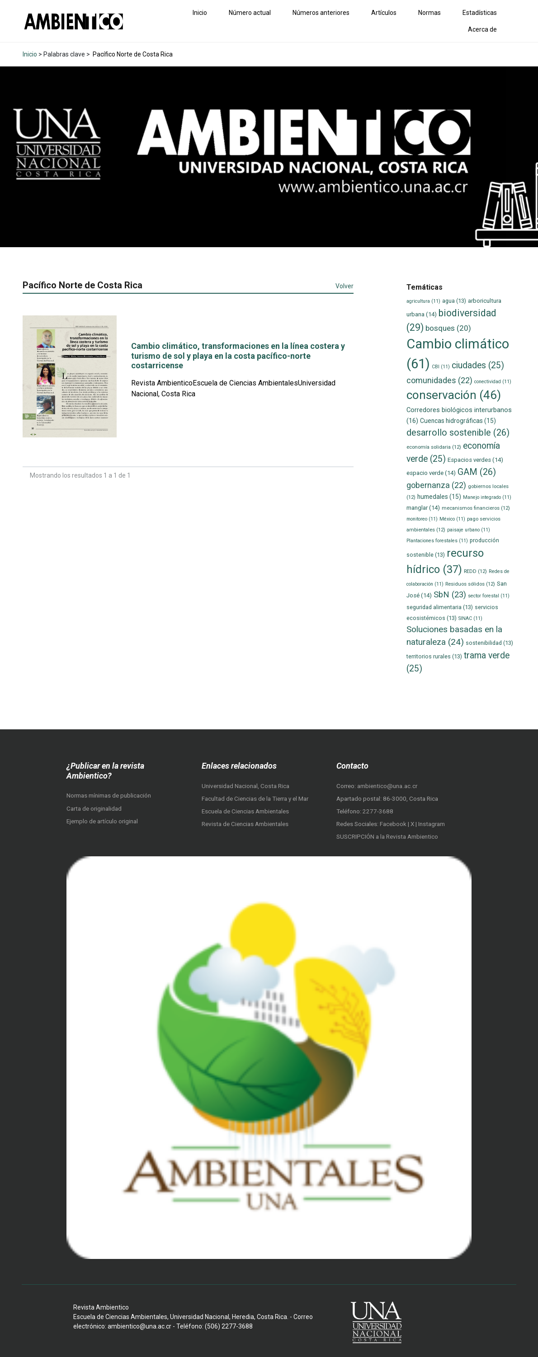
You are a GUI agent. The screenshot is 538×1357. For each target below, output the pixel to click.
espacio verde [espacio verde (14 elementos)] (431, 473)
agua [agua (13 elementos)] (454, 300)
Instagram (431, 824)
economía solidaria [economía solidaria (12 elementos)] (433, 447)
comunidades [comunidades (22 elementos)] (439, 380)
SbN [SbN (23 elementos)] (450, 595)
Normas (429, 12)
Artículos (383, 12)
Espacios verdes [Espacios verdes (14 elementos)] (475, 459)
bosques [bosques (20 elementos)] (448, 328)
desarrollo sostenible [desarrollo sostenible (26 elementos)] (458, 432)
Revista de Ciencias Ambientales (245, 824)
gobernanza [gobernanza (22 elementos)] (436, 485)
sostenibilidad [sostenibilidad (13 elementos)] (489, 642)
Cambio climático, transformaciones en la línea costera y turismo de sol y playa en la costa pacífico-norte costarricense (238, 355)
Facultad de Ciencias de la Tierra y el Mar (255, 798)
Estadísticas (479, 12)
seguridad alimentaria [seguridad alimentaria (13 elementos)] (439, 607)
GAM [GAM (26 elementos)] (477, 472)
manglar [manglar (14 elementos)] (423, 507)
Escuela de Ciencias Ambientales (245, 811)
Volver (344, 286)
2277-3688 (378, 811)
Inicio (200, 12)
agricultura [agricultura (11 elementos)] (423, 301)
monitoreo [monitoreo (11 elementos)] (422, 519)
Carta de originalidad (94, 808)
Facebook (394, 824)
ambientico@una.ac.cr (387, 786)
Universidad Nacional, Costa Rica (245, 786)
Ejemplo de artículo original (102, 821)
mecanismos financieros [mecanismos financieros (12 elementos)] (476, 508)
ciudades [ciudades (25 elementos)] (478, 365)
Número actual (250, 12)
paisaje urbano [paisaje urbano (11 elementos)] (468, 530)
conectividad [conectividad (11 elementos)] (492, 382)
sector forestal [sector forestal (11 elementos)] (489, 596)
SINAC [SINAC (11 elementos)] (470, 618)
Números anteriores (321, 12)
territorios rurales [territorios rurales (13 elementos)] (434, 656)
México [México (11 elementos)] (452, 519)
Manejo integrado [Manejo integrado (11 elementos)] (487, 497)
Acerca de (482, 29)
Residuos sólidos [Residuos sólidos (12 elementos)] (470, 584)
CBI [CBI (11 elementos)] (441, 367)
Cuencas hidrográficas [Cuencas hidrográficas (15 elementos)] (458, 420)
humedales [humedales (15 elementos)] (439, 496)
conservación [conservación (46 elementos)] (453, 395)
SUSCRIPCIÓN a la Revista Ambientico (387, 836)
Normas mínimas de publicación (108, 795)
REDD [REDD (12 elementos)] (475, 571)
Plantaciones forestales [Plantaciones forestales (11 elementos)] (437, 541)
